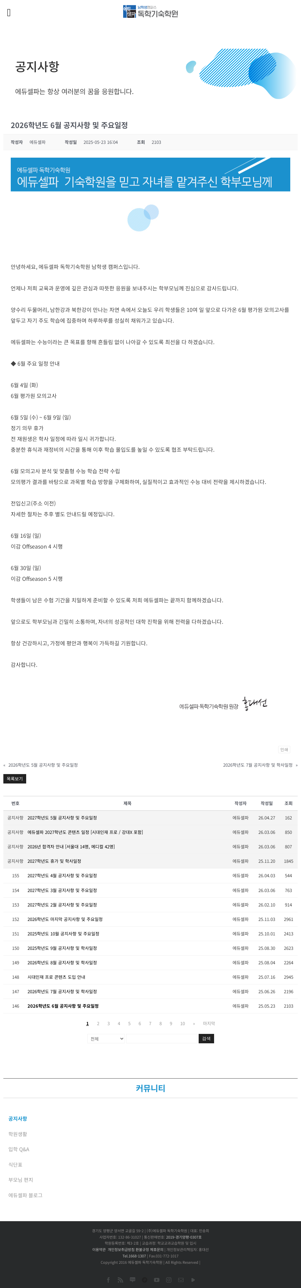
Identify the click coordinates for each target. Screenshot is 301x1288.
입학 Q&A (18, 1149)
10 (182, 1023)
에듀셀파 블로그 (25, 1195)
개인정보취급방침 (121, 1249)
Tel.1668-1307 (134, 1255)
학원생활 (17, 1133)
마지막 (209, 1023)
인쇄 (284, 749)
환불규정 (142, 1249)
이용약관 (99, 1249)
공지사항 (17, 1118)
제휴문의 (156, 1249)
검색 (206, 1038)
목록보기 (15, 778)
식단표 (15, 1164)
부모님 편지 (20, 1179)
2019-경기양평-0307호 (184, 1237)
